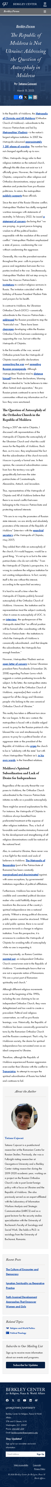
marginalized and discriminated (20, 874)
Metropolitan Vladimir (15, 132)
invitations (8, 284)
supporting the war (13, 364)
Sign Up (40, 1454)
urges (33, 746)
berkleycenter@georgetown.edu (24, 1432)
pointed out (9, 959)
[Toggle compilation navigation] (45, 12)
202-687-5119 (18, 1428)
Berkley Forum (11, 11)
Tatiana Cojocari (28, 83)
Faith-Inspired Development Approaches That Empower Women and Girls (21, 1301)
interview (11, 619)
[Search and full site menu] (45, 4)
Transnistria (9, 1071)
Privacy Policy (39, 1469)
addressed (8, 319)
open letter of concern (15, 664)
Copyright (37, 1465)
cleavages (8, 329)
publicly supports (12, 195)
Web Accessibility (21, 1465)
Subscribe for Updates (25, 1365)
